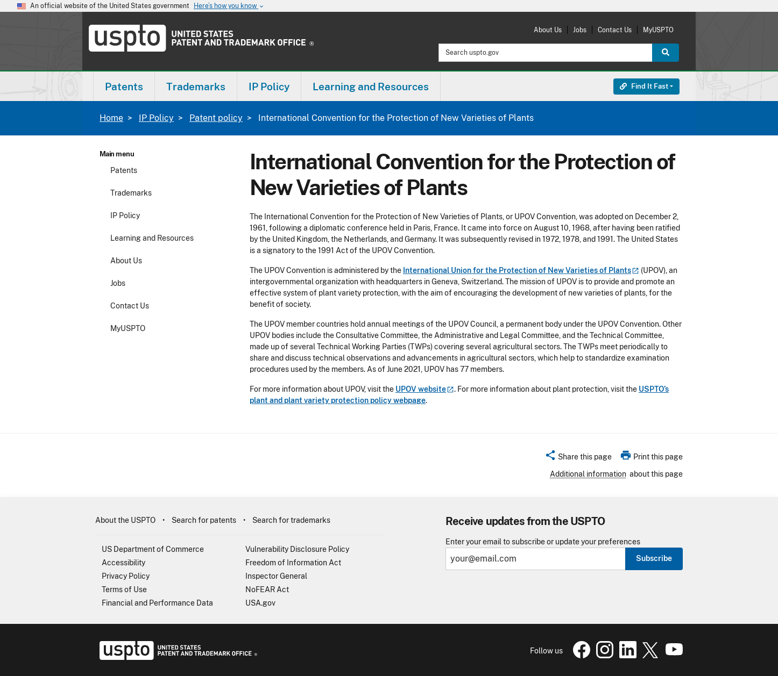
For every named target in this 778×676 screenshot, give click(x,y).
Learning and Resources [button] (371, 86)
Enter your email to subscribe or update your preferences (542, 542)
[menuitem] (124, 86)
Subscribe (654, 558)
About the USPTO (125, 520)
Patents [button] (124, 86)
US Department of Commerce (153, 549)
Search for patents (204, 520)
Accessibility (123, 562)
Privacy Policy (126, 576)
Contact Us (615, 30)
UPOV (424, 389)
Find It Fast (644, 86)
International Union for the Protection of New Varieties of (521, 270)
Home (111, 118)
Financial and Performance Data (157, 603)
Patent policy (216, 118)
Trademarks (131, 193)
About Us (548, 30)
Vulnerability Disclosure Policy (297, 549)
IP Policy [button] (269, 86)
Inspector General (276, 576)
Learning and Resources (152, 238)
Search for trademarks (291, 520)
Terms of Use (124, 589)
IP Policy (156, 118)
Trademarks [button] (195, 86)
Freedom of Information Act (293, 562)
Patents (123, 170)
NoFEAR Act (267, 589)
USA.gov (260, 603)
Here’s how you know (229, 6)
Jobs (579, 30)
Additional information (588, 474)
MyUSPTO (658, 30)
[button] (578, 458)
